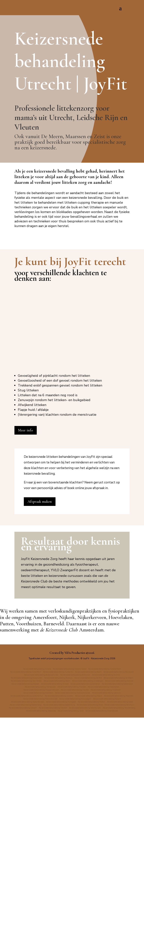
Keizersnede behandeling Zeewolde (114, 923)
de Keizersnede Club (59, 836)
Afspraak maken (40, 708)
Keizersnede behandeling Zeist (51, 926)
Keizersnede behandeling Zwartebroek (89, 926)
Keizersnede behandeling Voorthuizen (31, 923)
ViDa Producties (74, 859)
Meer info (25, 637)
